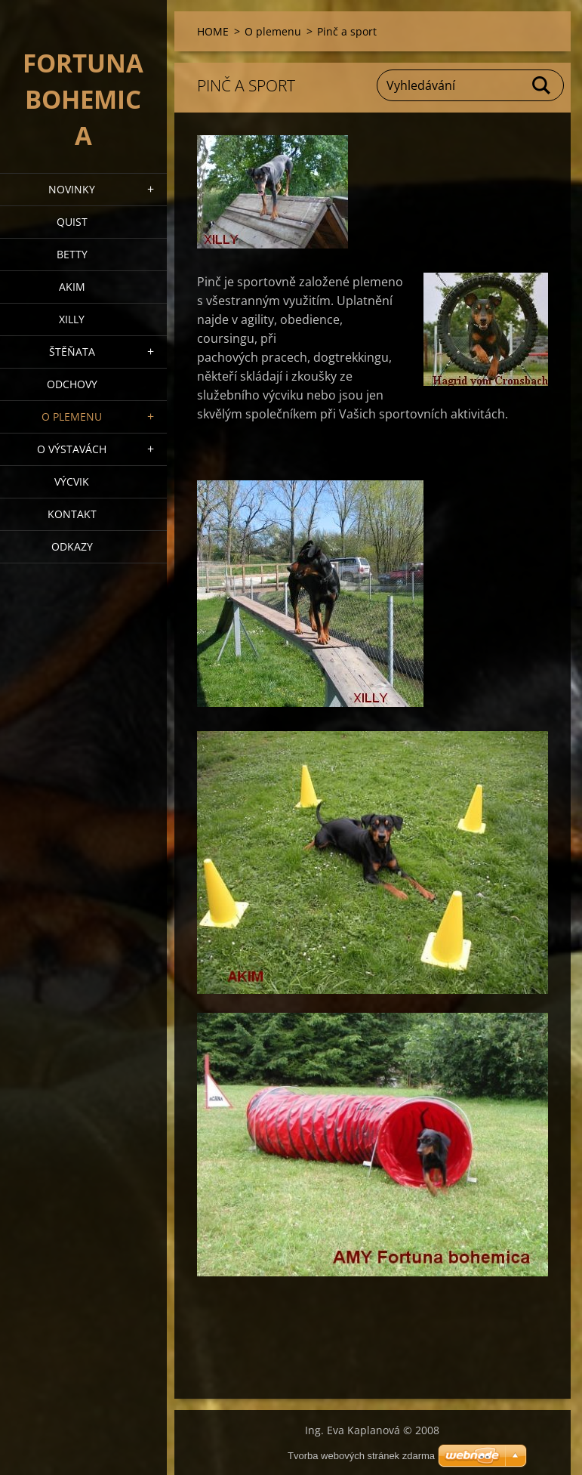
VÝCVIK (71, 481)
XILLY (72, 319)
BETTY (72, 254)
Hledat (542, 85)
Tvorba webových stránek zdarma (361, 1455)
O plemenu (72, 416)
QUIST (72, 221)
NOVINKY (71, 189)
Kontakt (72, 514)
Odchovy (72, 384)
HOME (213, 31)
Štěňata (72, 351)
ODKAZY (72, 546)
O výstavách (71, 449)
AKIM (72, 286)
